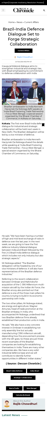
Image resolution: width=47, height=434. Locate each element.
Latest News (11, 415)
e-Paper (5, 3)
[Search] (44, 11)
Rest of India (14, 388)
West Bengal (32, 388)
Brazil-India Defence (14, 371)
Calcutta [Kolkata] (23, 395)
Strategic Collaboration (23, 378)
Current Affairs (23, 51)
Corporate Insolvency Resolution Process (26, 3)
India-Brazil (35, 371)
